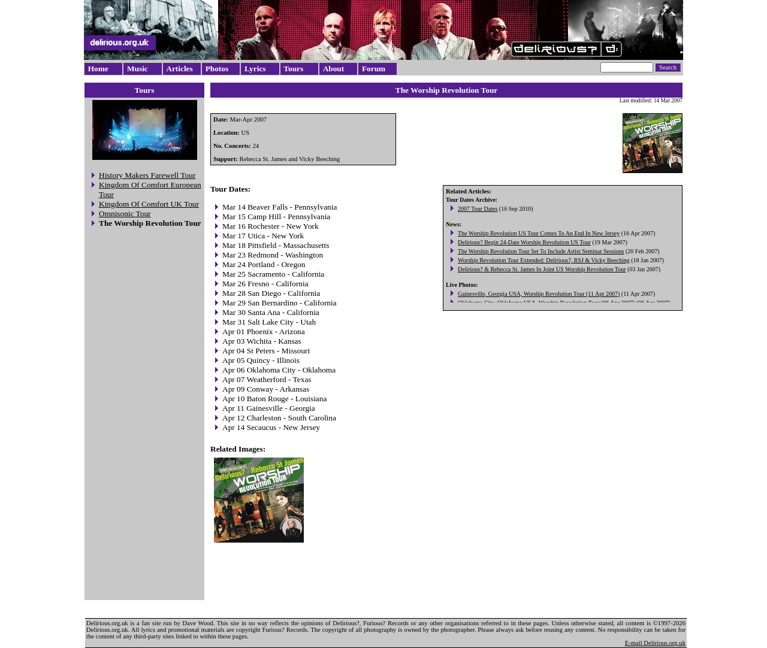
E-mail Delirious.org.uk (655, 643)
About (334, 68)
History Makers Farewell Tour (147, 175)
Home (98, 68)
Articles (179, 68)
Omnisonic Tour (125, 213)
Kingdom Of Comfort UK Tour (149, 203)
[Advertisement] (144, 415)
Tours (293, 68)
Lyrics (255, 68)
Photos (217, 68)
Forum (373, 68)
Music (137, 68)
